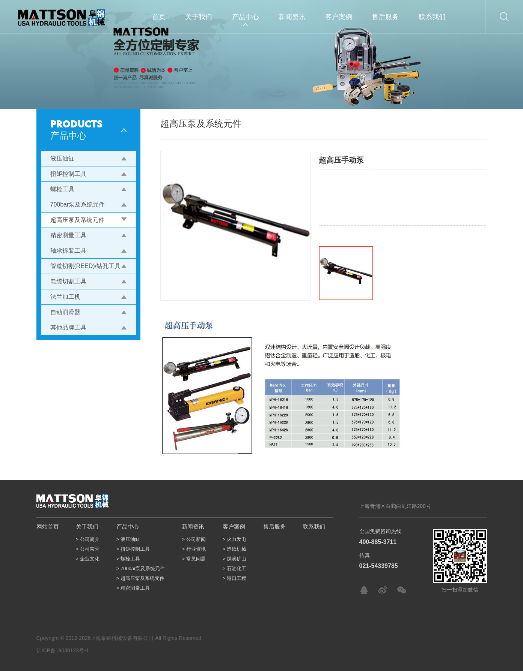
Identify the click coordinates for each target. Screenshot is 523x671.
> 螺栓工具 (128, 559)
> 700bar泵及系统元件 (140, 568)
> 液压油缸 (128, 539)
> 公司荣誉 (87, 549)
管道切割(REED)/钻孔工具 (85, 266)
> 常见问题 (193, 559)
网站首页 (47, 526)
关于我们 (198, 17)
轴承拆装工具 (68, 250)
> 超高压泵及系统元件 (140, 578)
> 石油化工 (234, 568)
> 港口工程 (234, 578)
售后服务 (385, 17)
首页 (159, 17)
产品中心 (245, 17)
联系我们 (432, 17)
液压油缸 (62, 158)
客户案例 (338, 17)
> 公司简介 (87, 539)
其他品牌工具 (68, 327)
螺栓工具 (62, 189)
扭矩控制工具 (68, 174)
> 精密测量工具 (133, 588)
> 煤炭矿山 (234, 559)
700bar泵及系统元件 (77, 204)
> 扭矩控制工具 (133, 549)
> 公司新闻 (193, 539)
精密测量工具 (68, 235)
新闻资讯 (292, 17)
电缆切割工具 (68, 281)
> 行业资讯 (193, 549)
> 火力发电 (234, 539)
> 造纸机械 (234, 549)
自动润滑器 (65, 312)
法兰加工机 (65, 297)
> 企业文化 (87, 559)
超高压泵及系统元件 (77, 220)
